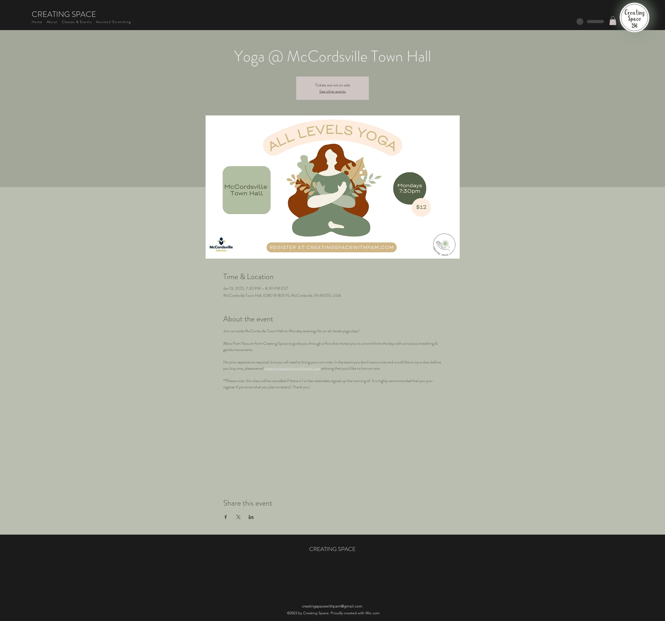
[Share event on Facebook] (225, 517)
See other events (332, 91)
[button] (612, 20)
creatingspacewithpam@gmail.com (332, 606)
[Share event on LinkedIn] (251, 517)
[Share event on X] (238, 517)
